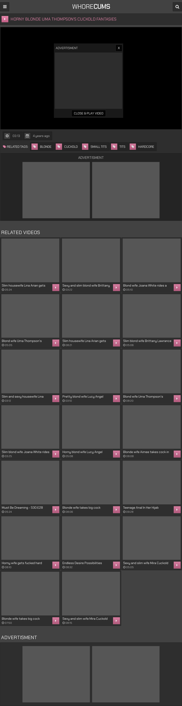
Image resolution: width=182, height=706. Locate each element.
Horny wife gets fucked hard (22, 563)
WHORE (91, 6)
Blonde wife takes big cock (81, 508)
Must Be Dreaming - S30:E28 (22, 508)
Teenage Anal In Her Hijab (141, 508)
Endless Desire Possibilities (82, 563)
